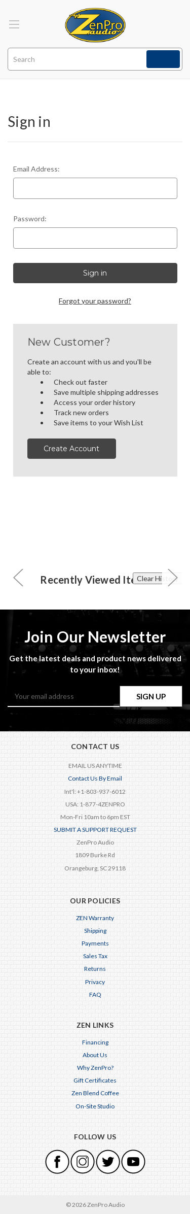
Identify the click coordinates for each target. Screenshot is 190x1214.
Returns (95, 968)
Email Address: (36, 168)
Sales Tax (95, 956)
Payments (95, 943)
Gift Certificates (95, 1080)
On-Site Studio (95, 1106)
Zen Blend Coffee (95, 1093)
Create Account (71, 448)
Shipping (95, 930)
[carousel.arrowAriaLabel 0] (18, 577)
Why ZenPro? (95, 1067)
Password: (30, 218)
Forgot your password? (95, 300)
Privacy (95, 982)
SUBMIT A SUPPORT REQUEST (95, 829)
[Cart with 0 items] (176, 17)
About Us (95, 1055)
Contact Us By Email (95, 778)
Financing (95, 1042)
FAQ (95, 994)
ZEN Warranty (95, 918)
